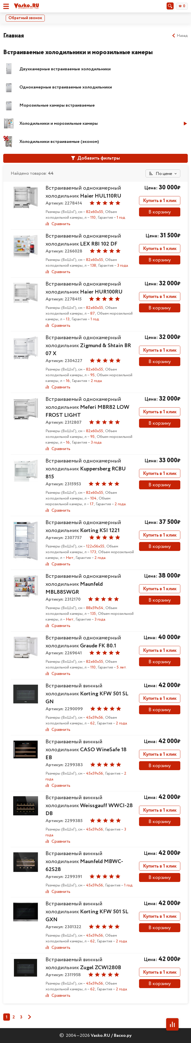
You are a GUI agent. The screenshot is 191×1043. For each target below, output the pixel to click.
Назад (180, 36)
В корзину (159, 212)
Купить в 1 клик (160, 200)
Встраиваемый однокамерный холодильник (83, 192)
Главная (13, 35)
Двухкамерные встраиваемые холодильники (65, 69)
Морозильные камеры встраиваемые (57, 105)
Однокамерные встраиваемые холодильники (65, 87)
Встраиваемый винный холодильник (87, 694)
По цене (160, 173)
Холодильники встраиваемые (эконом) (59, 141)
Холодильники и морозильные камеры (58, 123)
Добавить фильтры (95, 158)
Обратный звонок (25, 18)
